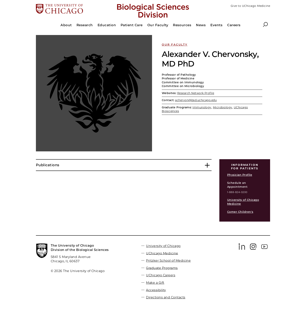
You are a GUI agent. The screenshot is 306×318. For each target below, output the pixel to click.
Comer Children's (240, 212)
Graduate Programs (162, 268)
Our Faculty (175, 44)
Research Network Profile (195, 93)
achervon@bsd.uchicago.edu (196, 100)
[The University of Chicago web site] (74, 9)
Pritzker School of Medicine (168, 260)
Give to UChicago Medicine (250, 6)
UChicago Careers (160, 275)
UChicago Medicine (162, 253)
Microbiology (222, 107)
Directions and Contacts (165, 297)
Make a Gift (155, 283)
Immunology (201, 107)
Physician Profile (239, 175)
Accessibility (156, 290)
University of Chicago (163, 246)
